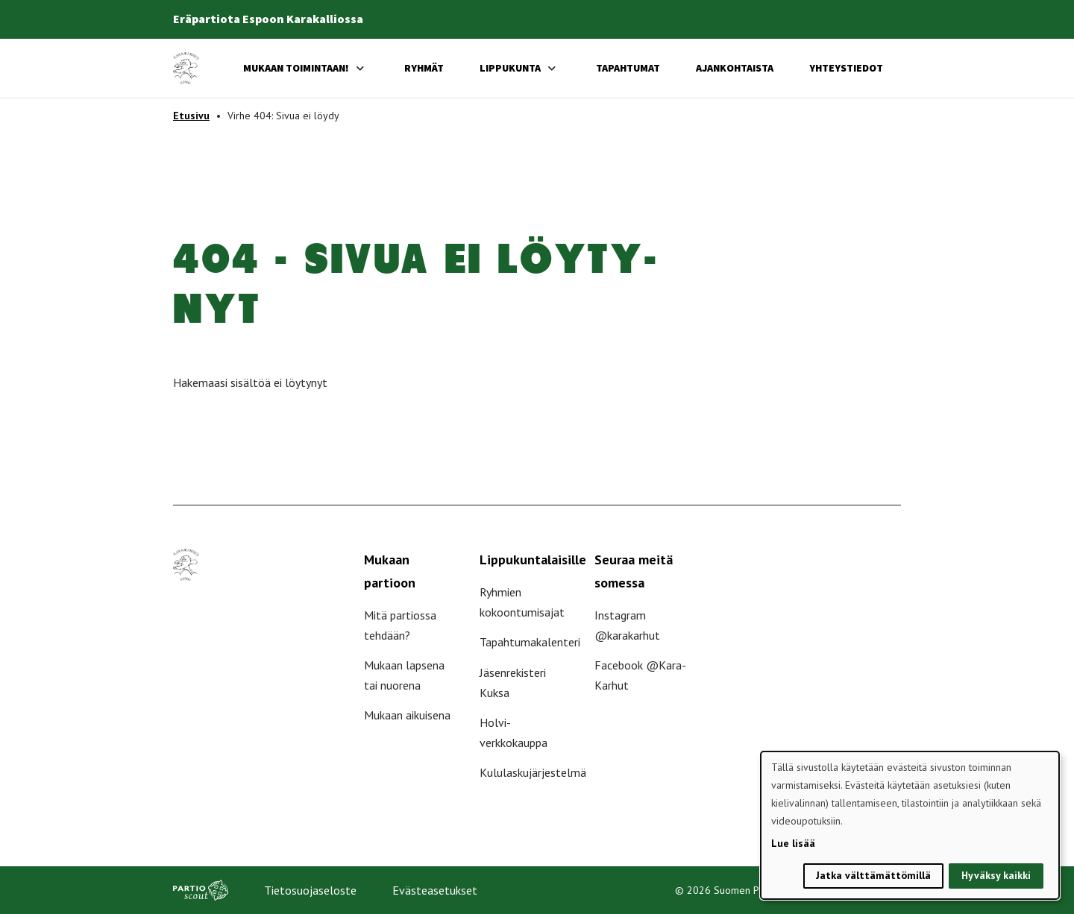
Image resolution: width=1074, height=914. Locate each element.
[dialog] (910, 825)
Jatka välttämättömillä (873, 875)
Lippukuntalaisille (533, 559)
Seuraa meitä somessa (633, 571)
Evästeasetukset (434, 890)
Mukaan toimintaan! (296, 68)
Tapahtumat (628, 68)
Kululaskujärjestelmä (533, 772)
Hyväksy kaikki (996, 875)
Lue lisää (793, 843)
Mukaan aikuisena (407, 714)
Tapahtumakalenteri (530, 641)
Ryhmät (424, 68)
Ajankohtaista (734, 68)
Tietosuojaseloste (310, 890)
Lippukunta (510, 68)
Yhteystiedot (846, 68)
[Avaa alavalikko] (360, 68)
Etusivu (191, 115)
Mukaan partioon (389, 571)
